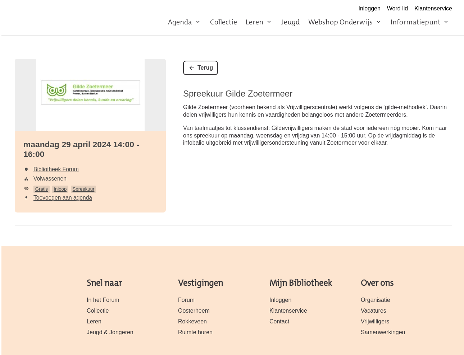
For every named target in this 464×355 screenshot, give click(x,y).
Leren (254, 22)
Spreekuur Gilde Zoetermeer (237, 93)
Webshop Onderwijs (340, 22)
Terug (205, 68)
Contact (279, 321)
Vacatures (373, 311)
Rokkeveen (192, 321)
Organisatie (375, 300)
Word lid (397, 8)
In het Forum (103, 300)
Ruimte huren (195, 332)
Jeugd (290, 22)
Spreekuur (84, 189)
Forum (186, 300)
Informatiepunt (415, 22)
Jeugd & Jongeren (110, 332)
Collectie (223, 22)
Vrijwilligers (375, 321)
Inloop (60, 189)
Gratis (41, 189)
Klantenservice (433, 8)
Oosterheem (194, 311)
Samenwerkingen (383, 332)
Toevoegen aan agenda (62, 198)
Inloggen (369, 8)
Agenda (180, 22)
